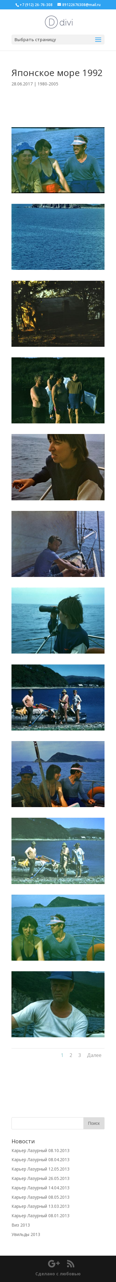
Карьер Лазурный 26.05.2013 (40, 1178)
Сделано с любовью (58, 1274)
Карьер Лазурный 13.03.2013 (40, 1206)
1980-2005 (47, 84)
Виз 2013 (20, 1225)
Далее (94, 1055)
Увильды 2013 (25, 1234)
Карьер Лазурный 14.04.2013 (40, 1188)
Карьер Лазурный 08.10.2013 (40, 1150)
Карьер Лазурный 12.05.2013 (40, 1169)
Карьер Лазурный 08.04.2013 (40, 1159)
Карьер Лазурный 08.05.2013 (40, 1197)
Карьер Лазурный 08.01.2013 (40, 1215)
